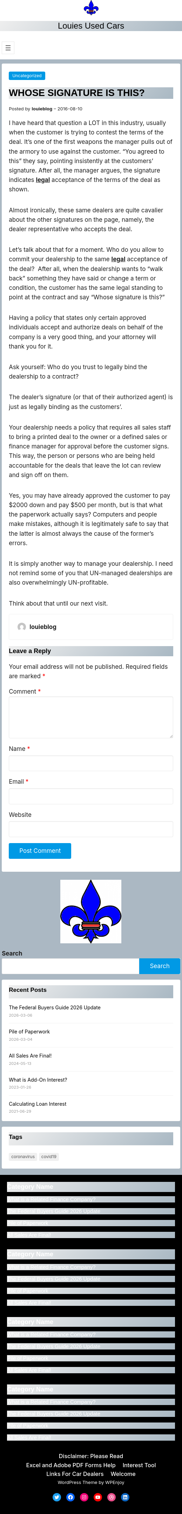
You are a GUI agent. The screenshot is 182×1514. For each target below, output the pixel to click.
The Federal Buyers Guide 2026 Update (55, 1007)
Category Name (30, 1186)
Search (12, 953)
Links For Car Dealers (74, 1473)
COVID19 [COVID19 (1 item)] (48, 1156)
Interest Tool (139, 1465)
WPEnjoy (114, 1482)
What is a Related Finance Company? (51, 1199)
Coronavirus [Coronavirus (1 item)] (23, 1156)
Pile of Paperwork (29, 1031)
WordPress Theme (77, 1482)
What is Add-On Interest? (38, 1080)
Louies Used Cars (91, 25)
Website (20, 814)
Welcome (123, 1473)
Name (19, 748)
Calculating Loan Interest (37, 1104)
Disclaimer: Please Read (91, 1456)
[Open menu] (8, 48)
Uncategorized (26, 75)
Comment (25, 691)
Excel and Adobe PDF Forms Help (71, 1465)
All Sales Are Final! (30, 1056)
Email (18, 781)
